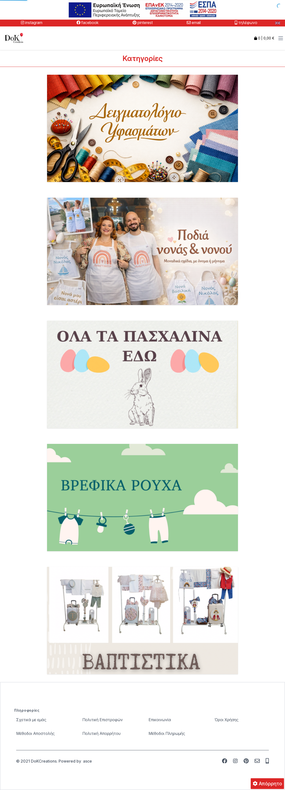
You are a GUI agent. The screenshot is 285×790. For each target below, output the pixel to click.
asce (87, 761)
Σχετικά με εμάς (31, 719)
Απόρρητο (267, 784)
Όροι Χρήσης (226, 719)
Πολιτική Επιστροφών (102, 719)
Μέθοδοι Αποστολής (35, 733)
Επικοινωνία (160, 719)
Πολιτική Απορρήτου (101, 733)
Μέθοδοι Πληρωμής (167, 733)
